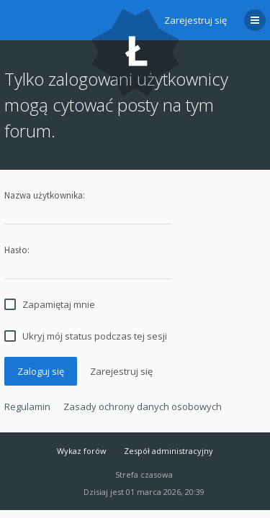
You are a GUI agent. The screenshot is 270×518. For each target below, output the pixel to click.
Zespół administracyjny (168, 450)
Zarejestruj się (195, 20)
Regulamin (27, 406)
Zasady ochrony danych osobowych (142, 406)
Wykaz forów (82, 450)
